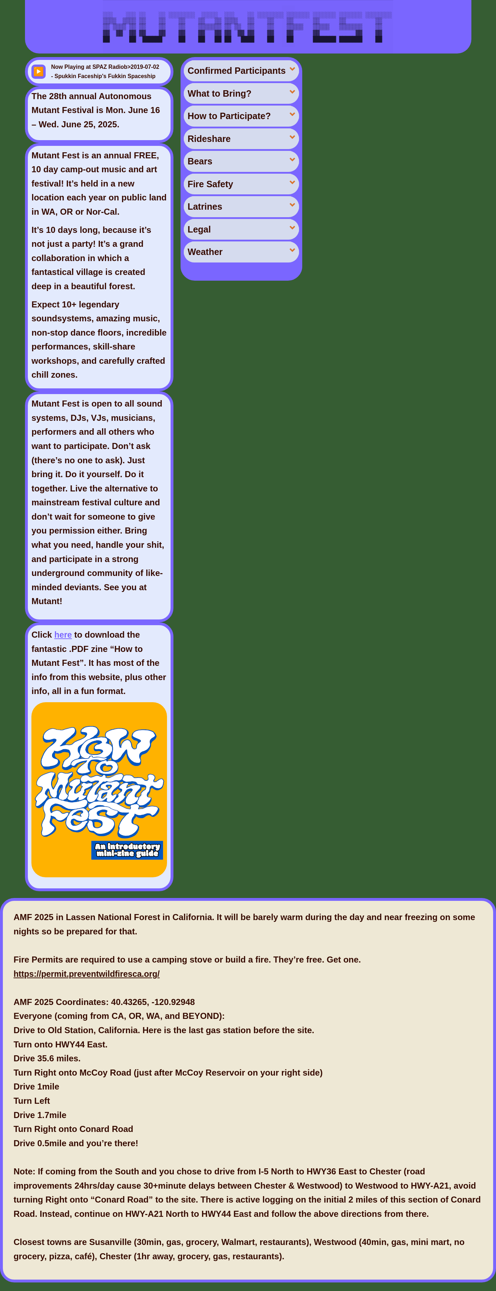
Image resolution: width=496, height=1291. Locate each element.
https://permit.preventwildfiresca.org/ (89, 974)
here (63, 634)
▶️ (38, 71)
